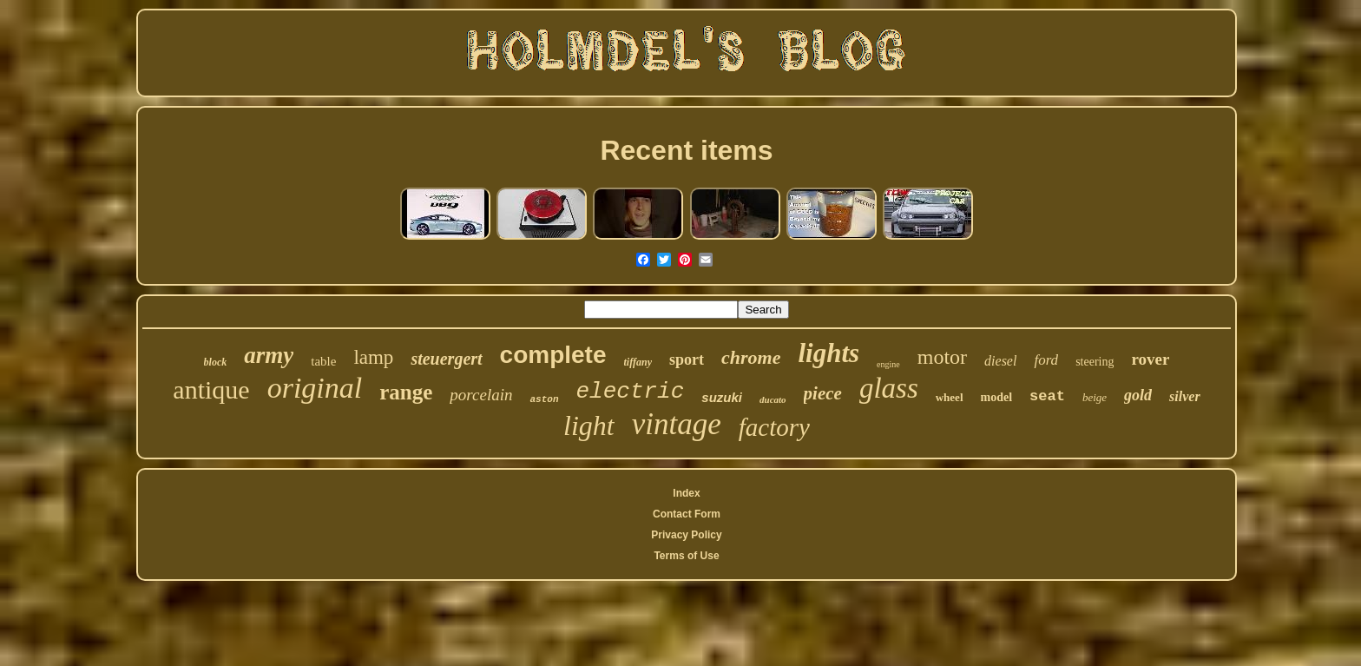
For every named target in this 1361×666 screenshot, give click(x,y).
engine (888, 364)
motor (942, 357)
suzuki (721, 397)
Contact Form (686, 514)
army (268, 355)
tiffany (638, 362)
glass (888, 388)
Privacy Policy (686, 535)
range (405, 392)
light (589, 425)
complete (553, 354)
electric (630, 392)
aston (543, 399)
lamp (373, 357)
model (997, 397)
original (315, 388)
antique (211, 389)
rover (1150, 359)
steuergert (446, 358)
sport (686, 359)
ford (1046, 360)
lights (828, 353)
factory (774, 427)
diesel (1000, 360)
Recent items (686, 150)
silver (1184, 396)
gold (1138, 395)
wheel (949, 397)
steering (1094, 361)
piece (823, 393)
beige (1094, 397)
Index (686, 493)
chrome (750, 357)
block (215, 362)
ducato (772, 399)
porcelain (481, 395)
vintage (676, 424)
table (323, 361)
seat (1047, 396)
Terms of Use (686, 556)
